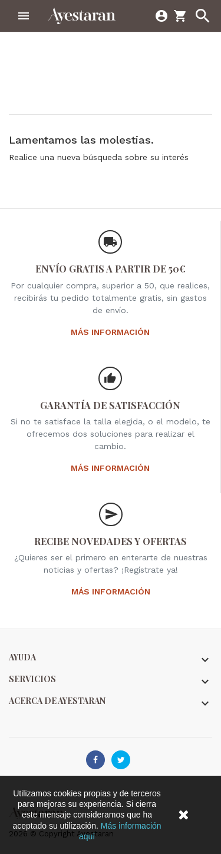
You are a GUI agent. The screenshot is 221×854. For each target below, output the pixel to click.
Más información (110, 332)
